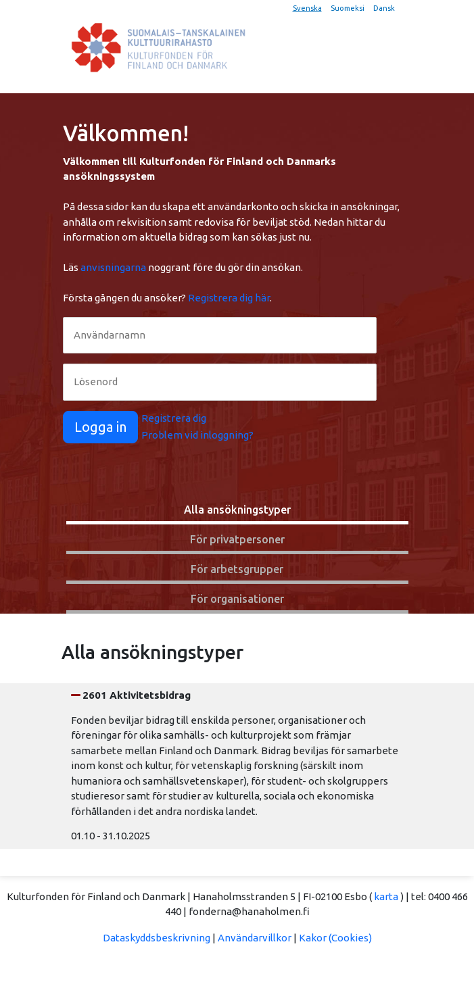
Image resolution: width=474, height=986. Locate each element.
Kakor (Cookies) (335, 937)
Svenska (307, 8)
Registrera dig (173, 418)
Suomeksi (347, 8)
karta (386, 896)
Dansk (384, 8)
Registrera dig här (229, 297)
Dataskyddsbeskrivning (156, 937)
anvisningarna (113, 267)
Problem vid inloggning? (197, 435)
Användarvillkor (254, 937)
